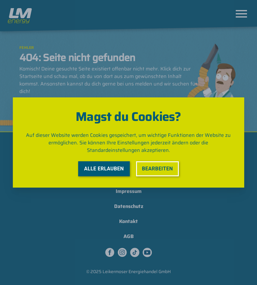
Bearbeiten (157, 169)
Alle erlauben (104, 169)
